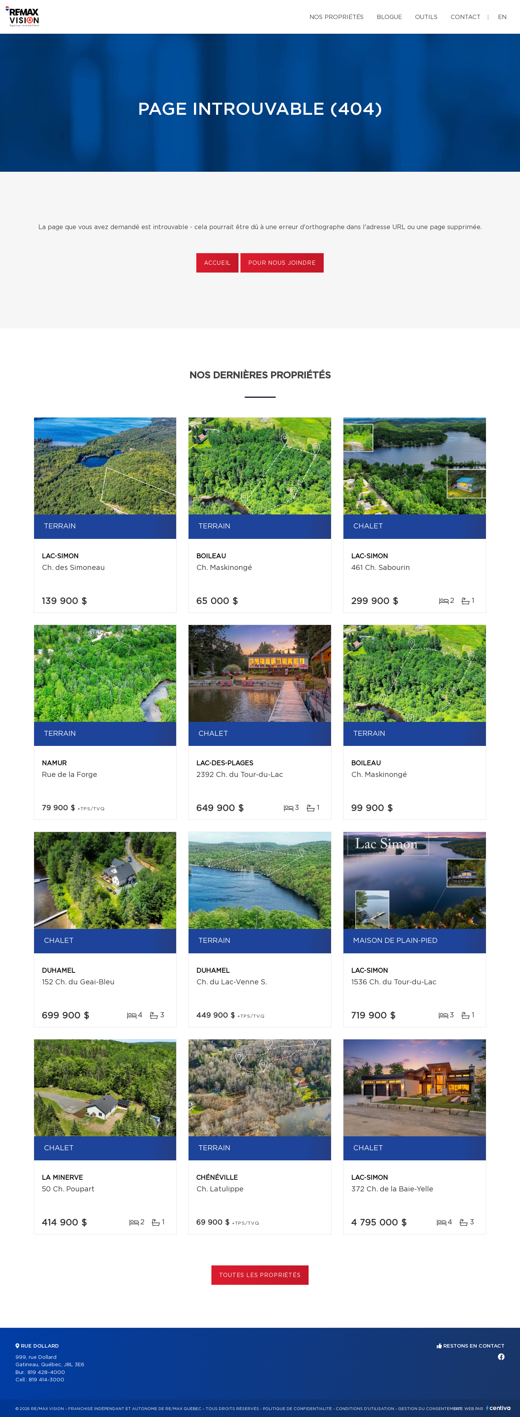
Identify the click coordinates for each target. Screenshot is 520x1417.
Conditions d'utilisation (365, 1409)
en (502, 17)
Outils (426, 17)
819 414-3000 (46, 1379)
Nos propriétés (336, 17)
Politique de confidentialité (297, 1409)
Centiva (498, 1407)
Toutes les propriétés (260, 1275)
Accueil (217, 263)
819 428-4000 (46, 1372)
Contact (466, 17)
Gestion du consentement (430, 1409)
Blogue (389, 17)
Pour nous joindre (282, 263)
